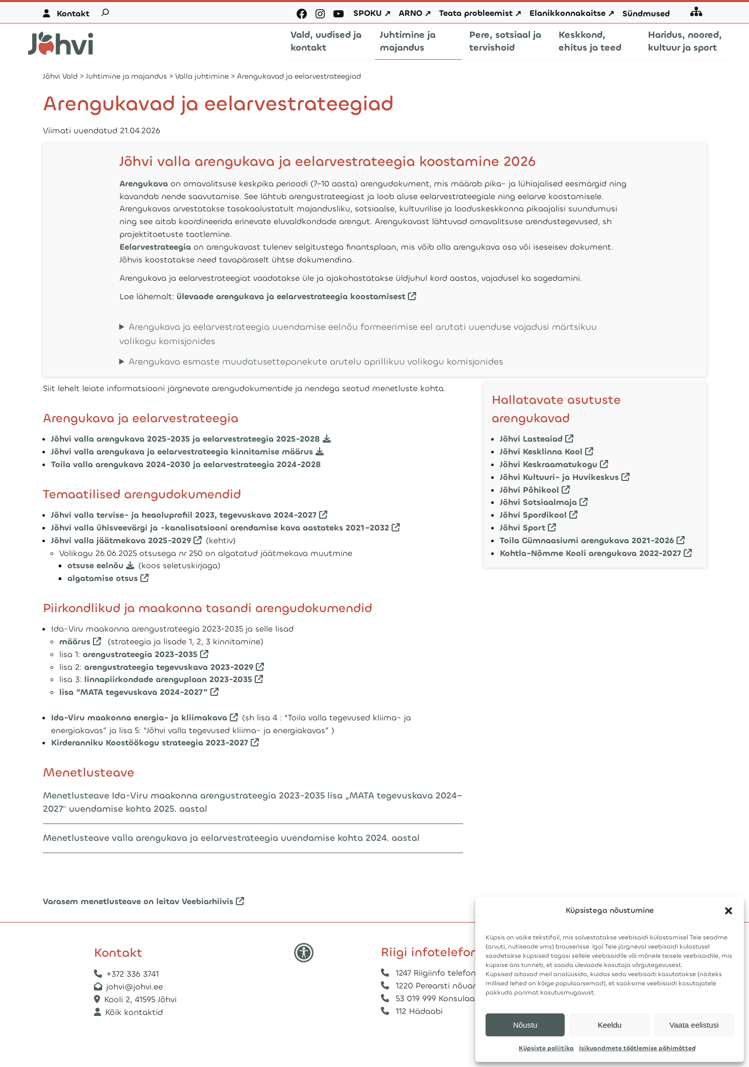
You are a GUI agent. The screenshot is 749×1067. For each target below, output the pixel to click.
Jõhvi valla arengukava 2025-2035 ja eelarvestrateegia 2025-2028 (187, 438)
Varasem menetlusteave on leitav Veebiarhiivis (138, 901)
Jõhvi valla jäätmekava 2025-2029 (121, 540)
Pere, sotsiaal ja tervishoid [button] (505, 41)
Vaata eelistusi (693, 1025)
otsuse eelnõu (96, 565)
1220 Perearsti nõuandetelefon (456, 985)
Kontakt (73, 13)
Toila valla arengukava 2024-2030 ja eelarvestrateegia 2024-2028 (186, 464)
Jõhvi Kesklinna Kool (541, 451)
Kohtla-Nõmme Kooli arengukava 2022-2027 (590, 553)
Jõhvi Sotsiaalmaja (538, 502)
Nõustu (525, 1025)
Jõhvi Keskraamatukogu (548, 464)
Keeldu (610, 1025)
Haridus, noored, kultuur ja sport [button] (685, 41)
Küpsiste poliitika (546, 1048)
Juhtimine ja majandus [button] (408, 41)
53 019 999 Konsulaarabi (443, 998)
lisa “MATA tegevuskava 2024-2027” (133, 692)
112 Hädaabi (419, 1011)
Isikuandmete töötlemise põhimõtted (637, 1048)
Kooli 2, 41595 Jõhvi (141, 999)
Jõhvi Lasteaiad (531, 438)
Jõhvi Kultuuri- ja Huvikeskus (559, 477)
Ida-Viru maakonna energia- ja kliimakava (139, 717)
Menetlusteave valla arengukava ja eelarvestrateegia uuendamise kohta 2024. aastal (231, 838)
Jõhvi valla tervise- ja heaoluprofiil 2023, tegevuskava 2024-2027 (184, 515)
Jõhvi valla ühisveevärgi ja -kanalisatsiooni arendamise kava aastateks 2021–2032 (220, 527)
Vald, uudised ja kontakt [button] (326, 41)
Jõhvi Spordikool (533, 515)
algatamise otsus (102, 578)
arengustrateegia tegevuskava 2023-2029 (168, 667)
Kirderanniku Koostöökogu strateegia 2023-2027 (149, 742)
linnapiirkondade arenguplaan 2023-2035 (168, 679)
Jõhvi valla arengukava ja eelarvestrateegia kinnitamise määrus (182, 451)
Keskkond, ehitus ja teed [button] (590, 41)
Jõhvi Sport (522, 527)
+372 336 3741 (132, 973)
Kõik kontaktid (134, 1012)
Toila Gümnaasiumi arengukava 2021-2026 (587, 540)
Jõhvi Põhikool (529, 489)
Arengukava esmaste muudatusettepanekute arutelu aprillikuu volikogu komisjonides (316, 362)
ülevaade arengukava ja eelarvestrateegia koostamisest (291, 296)
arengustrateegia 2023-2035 (140, 654)
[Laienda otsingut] (105, 12)
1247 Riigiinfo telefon (436, 972)
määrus (74, 641)
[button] (728, 911)
